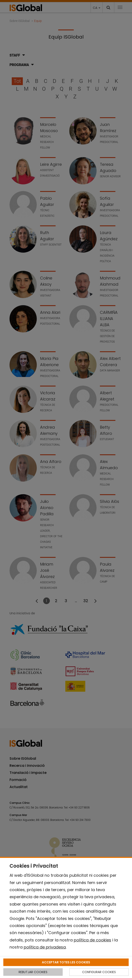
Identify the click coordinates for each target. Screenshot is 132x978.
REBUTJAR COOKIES (33, 972)
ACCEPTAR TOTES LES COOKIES (66, 962)
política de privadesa (45, 947)
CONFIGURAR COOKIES (99, 972)
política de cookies (92, 940)
